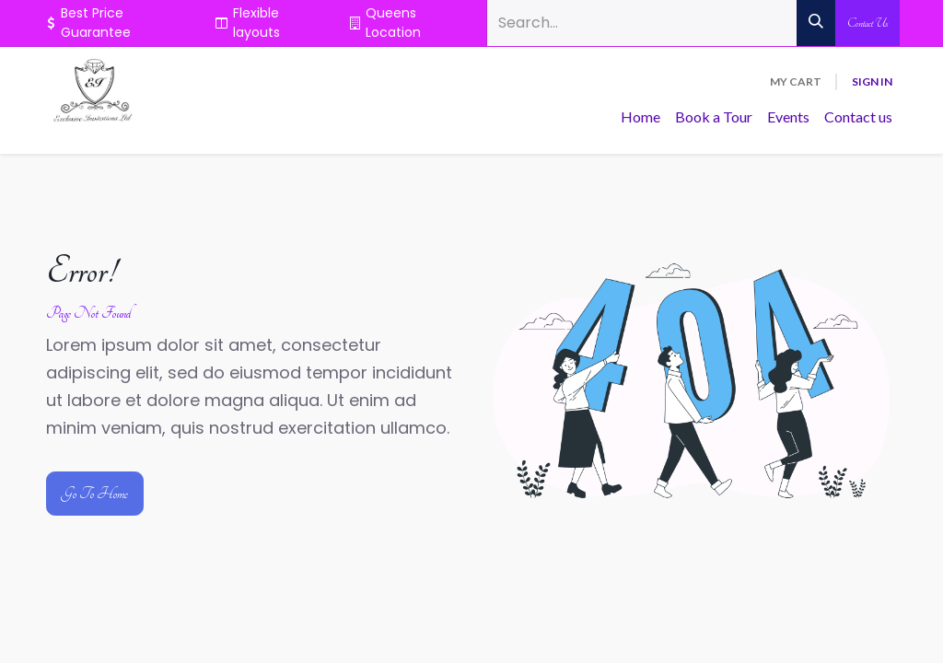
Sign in (872, 81)
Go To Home (95, 493)
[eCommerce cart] (796, 82)
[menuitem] (640, 117)
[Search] (816, 23)
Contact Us (867, 23)
